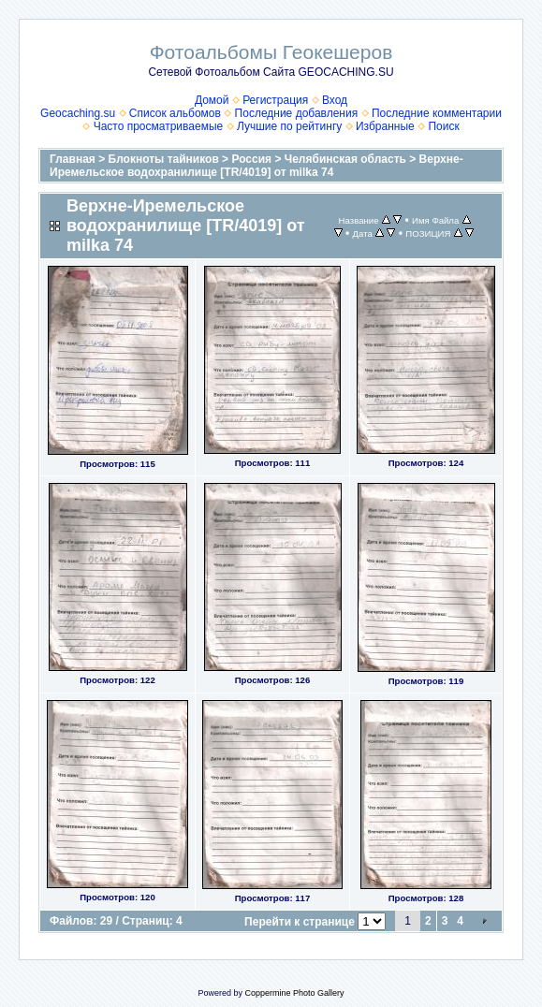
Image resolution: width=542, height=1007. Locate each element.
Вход (334, 100)
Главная (72, 159)
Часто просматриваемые (159, 126)
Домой (212, 100)
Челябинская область (345, 159)
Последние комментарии (437, 113)
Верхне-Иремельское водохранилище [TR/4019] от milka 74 (256, 166)
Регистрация (275, 100)
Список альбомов (175, 113)
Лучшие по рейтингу (289, 126)
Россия (251, 159)
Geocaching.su (77, 113)
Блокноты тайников (164, 159)
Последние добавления (297, 113)
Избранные (385, 126)
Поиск (443, 126)
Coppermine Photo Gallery (294, 993)
